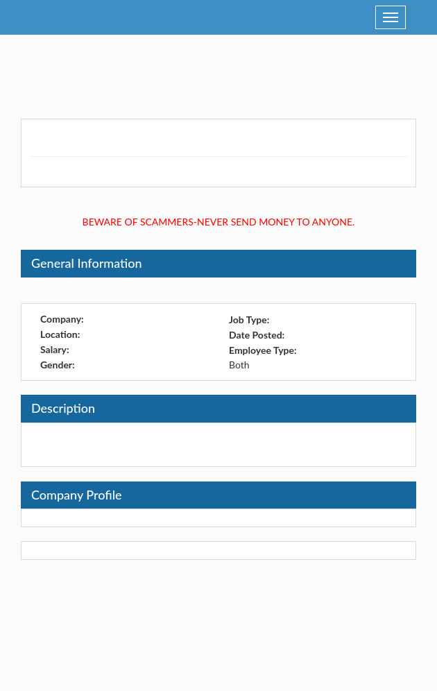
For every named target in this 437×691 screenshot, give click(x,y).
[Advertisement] (218, 69)
